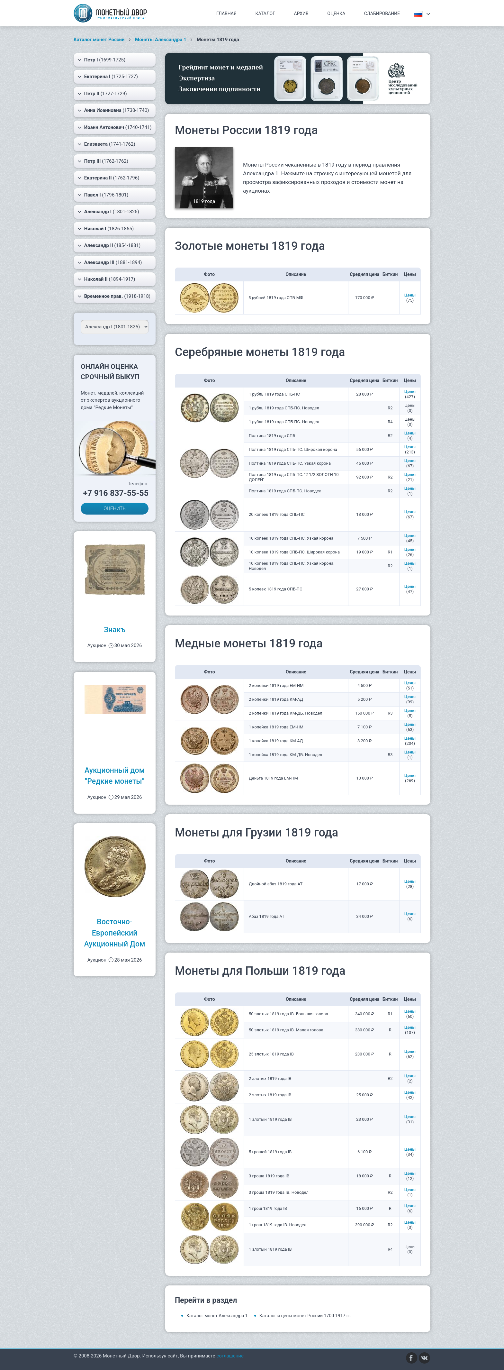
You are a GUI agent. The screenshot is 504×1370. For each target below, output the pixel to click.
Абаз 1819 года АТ (266, 916)
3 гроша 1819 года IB (269, 1176)
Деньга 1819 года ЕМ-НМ (273, 778)
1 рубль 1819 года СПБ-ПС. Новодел (284, 408)
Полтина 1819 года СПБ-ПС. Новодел (285, 491)
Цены (410, 295)
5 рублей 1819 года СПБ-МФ (275, 297)
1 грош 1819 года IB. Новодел (277, 1224)
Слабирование (382, 13)
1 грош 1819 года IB (268, 1208)
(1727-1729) (102, 93)
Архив (301, 13)
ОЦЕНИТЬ (115, 508)
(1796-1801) (102, 195)
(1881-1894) (109, 262)
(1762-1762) (102, 161)
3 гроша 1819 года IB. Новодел (279, 1192)
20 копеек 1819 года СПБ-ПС (277, 514)
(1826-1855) (105, 228)
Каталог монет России (99, 39)
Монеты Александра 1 (160, 39)
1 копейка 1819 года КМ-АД (276, 740)
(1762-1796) (108, 178)
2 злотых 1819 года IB (270, 1078)
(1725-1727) (107, 76)
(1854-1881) (108, 245)
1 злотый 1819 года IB (270, 1119)
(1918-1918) (113, 296)
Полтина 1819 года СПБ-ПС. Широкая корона (293, 449)
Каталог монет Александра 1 (217, 1315)
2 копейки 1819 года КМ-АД (276, 699)
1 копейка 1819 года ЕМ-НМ (276, 727)
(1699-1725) (101, 60)
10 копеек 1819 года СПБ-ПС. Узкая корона (291, 538)
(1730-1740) (113, 110)
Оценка (336, 13)
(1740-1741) (114, 127)
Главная (226, 13)
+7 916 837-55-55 (115, 493)
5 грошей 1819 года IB (270, 1151)
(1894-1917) (106, 279)
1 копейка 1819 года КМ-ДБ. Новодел (285, 754)
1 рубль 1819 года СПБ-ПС (274, 394)
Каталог (265, 13)
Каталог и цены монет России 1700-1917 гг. (305, 1315)
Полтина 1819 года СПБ (272, 435)
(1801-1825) (108, 211)
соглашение (230, 1356)
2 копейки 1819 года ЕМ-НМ (276, 685)
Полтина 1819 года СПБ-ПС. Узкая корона (290, 463)
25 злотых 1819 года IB (271, 1054)
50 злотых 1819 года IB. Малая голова (286, 1030)
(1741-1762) (106, 144)
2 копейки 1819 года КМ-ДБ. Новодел (285, 713)
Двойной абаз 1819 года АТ (275, 883)
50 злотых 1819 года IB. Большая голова (288, 1013)
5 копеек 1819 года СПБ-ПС (275, 589)
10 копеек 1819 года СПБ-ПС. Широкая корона (294, 552)
